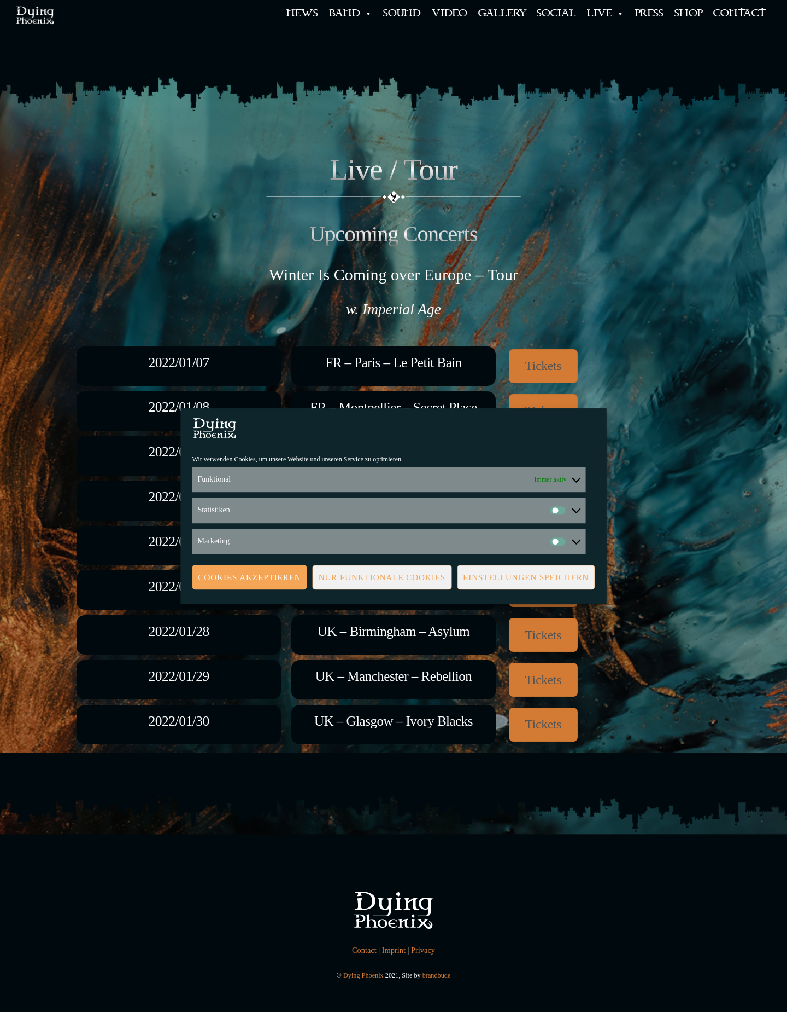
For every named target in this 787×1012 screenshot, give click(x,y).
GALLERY (502, 13)
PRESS (649, 13)
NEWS (302, 13)
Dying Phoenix (363, 975)
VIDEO (449, 13)
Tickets (543, 365)
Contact (364, 950)
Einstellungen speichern (526, 577)
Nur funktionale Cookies (382, 577)
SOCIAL (556, 13)
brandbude (436, 975)
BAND (350, 14)
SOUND (402, 13)
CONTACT (739, 13)
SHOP (688, 13)
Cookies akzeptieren (249, 577)
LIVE (605, 14)
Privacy (423, 950)
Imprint (394, 950)
